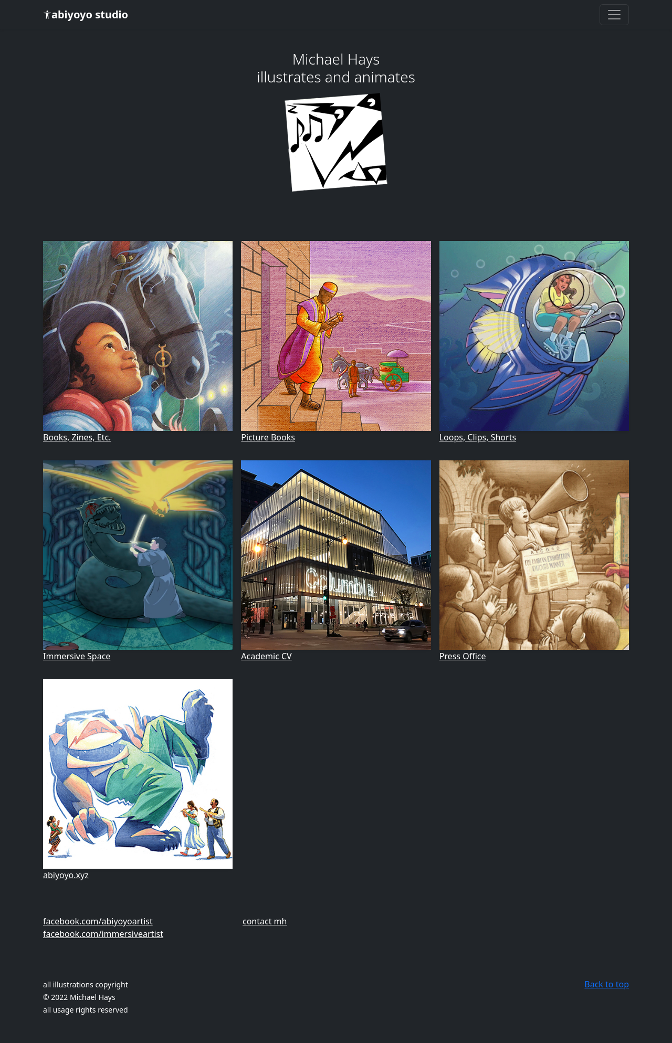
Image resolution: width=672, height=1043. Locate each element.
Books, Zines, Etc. (77, 437)
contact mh (265, 921)
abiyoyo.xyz (66, 875)
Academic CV (266, 656)
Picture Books (268, 437)
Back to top (606, 984)
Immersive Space (76, 656)
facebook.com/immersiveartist (103, 934)
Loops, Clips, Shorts (477, 437)
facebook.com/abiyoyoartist (98, 921)
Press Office (462, 656)
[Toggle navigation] (614, 14)
